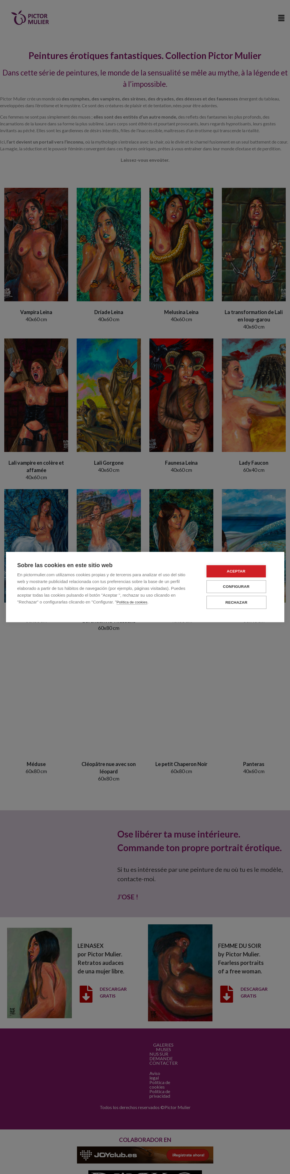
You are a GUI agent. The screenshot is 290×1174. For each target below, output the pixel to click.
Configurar (239, 587)
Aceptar (238, 571)
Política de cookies (131, 602)
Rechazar (239, 602)
